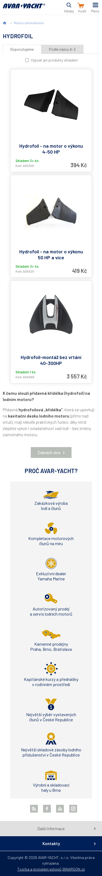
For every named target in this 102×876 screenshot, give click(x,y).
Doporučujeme (22, 49)
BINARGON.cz (74, 869)
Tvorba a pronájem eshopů (39, 869)
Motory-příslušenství (29, 23)
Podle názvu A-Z (62, 49)
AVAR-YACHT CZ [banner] (24, 9)
